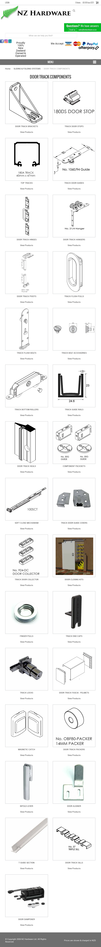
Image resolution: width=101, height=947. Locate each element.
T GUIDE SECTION (27, 862)
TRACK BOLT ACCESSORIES (74, 353)
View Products (26, 132)
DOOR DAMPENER (26, 919)
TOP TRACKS (27, 183)
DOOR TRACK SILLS (74, 862)
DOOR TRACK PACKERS (74, 749)
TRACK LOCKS (26, 692)
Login (7, 2)
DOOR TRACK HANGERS (74, 239)
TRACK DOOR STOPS (74, 126)
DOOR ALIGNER (74, 806)
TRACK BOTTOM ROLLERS (26, 409)
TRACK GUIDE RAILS (74, 409)
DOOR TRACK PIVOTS (26, 296)
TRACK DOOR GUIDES (74, 183)
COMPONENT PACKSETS (74, 466)
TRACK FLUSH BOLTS (26, 353)
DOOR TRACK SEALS (26, 466)
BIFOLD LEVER (26, 806)
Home (7, 68)
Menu (51, 62)
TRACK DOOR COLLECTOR (26, 579)
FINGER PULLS (26, 636)
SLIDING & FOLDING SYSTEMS (27, 68)
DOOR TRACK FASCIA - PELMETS (74, 692)
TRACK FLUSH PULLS (74, 296)
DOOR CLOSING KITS (74, 579)
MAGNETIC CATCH (26, 749)
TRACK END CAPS (74, 636)
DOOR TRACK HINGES (27, 239)
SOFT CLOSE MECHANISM (26, 523)
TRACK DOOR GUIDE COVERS (74, 523)
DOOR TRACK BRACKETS (26, 126)
